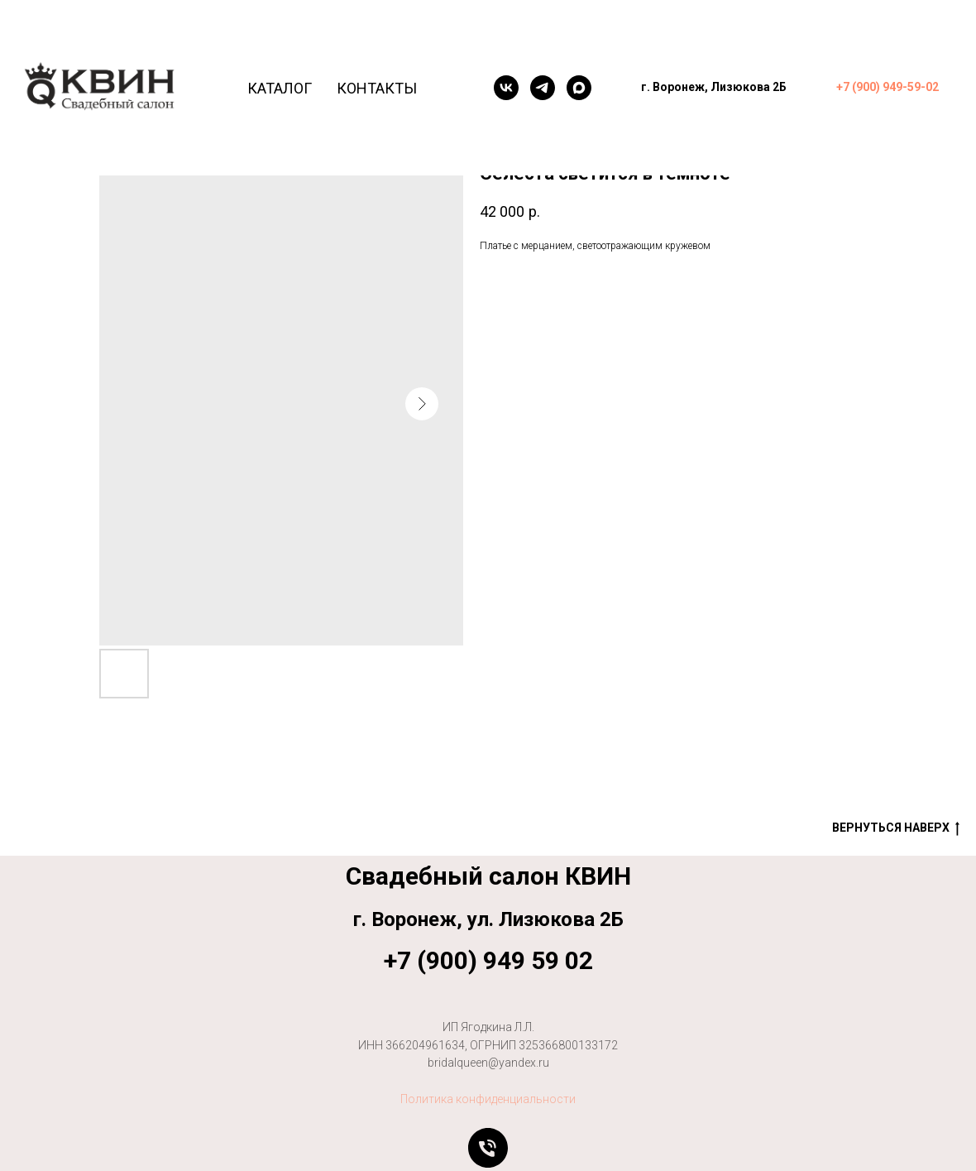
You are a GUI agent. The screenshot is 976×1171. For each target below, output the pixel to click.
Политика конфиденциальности (488, 1099)
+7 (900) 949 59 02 (488, 960)
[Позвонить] (488, 1148)
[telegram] (542, 87)
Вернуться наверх (895, 828)
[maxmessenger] (579, 87)
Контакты (377, 88)
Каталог (279, 88)
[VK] (506, 87)
